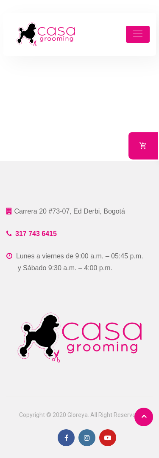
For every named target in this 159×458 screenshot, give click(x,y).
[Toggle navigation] (138, 34)
